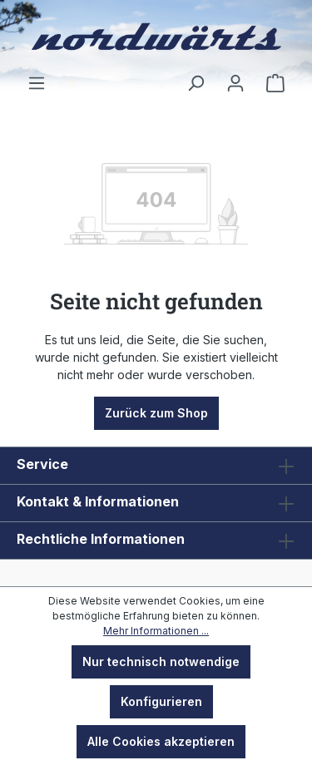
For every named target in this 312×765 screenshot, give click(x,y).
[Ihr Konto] (235, 83)
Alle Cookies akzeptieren (161, 741)
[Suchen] (195, 83)
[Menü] (37, 83)
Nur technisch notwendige (161, 661)
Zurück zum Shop (156, 413)
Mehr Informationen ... (156, 630)
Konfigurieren (161, 701)
